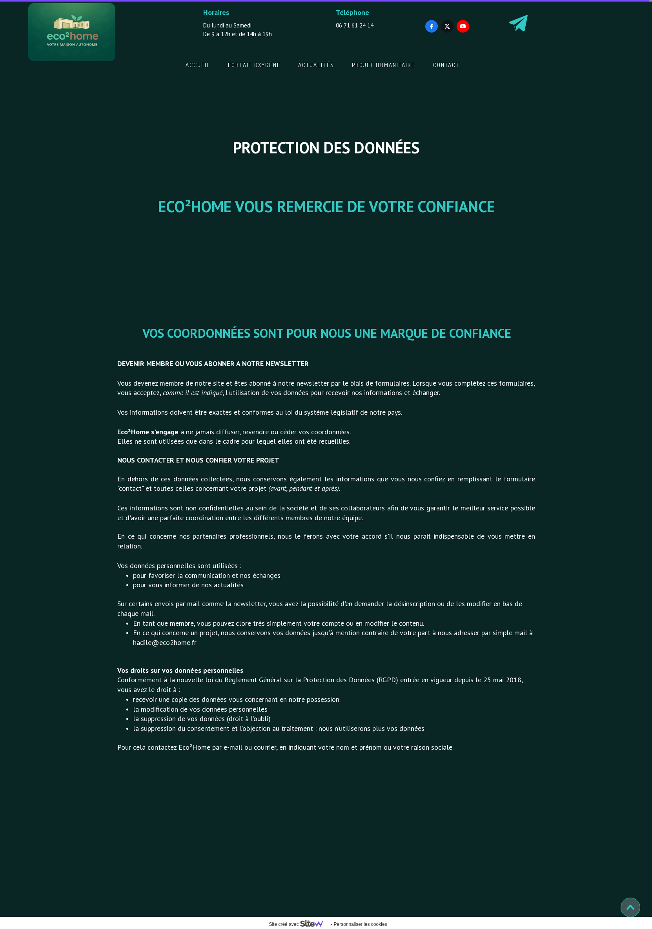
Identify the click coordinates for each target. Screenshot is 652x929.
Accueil (198, 65)
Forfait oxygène (254, 65)
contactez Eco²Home (179, 747)
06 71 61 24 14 (354, 25)
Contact (446, 65)
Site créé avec (299, 924)
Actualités (316, 65)
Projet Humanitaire (383, 65)
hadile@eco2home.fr (165, 642)
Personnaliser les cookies (360, 924)
